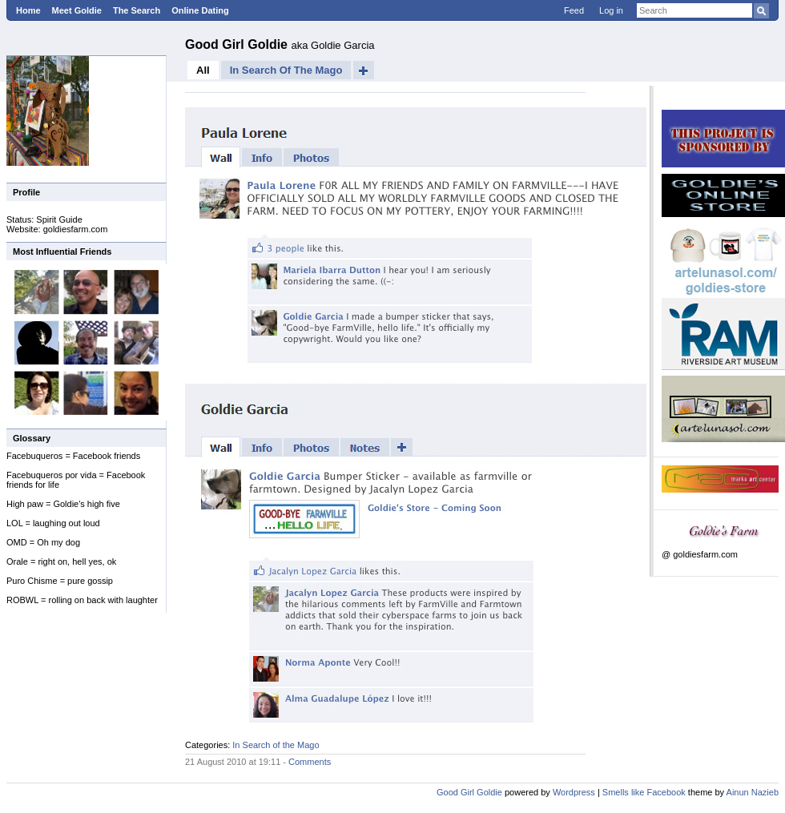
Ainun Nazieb (753, 792)
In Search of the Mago (286, 70)
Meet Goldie (77, 10)
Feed (574, 10)
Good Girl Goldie (238, 44)
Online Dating (200, 10)
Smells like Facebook (644, 792)
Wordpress (574, 792)
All (203, 70)
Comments (309, 762)
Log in (611, 10)
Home (28, 10)
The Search (136, 10)
